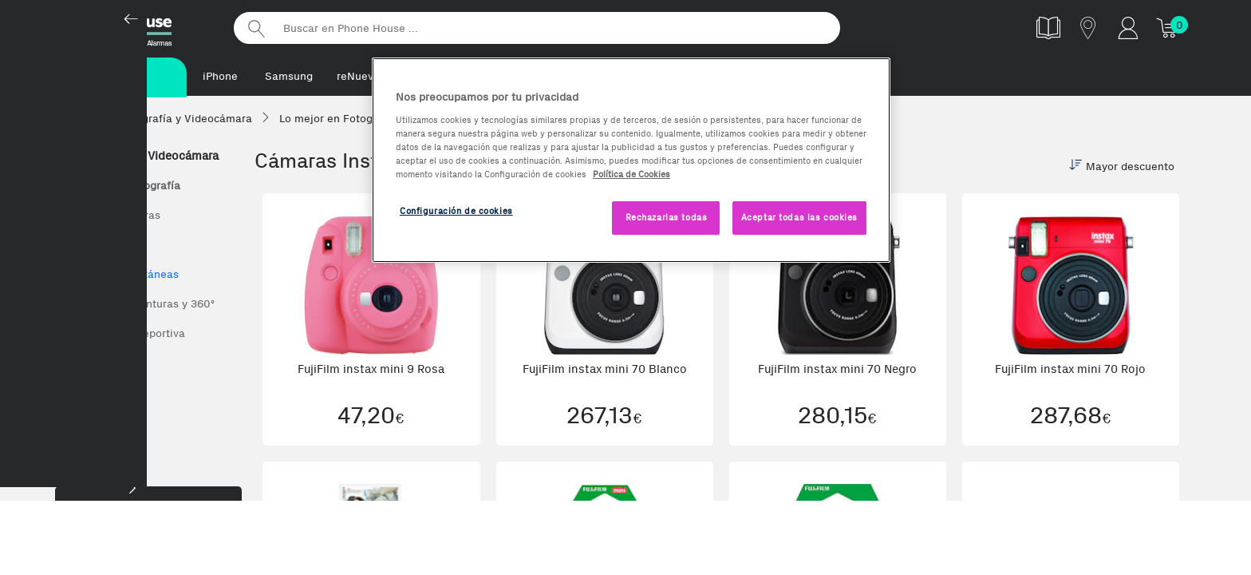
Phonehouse (139, 27)
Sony (76, 394)
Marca (148, 542)
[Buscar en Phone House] (537, 28)
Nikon (78, 423)
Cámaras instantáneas (121, 276)
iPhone (220, 76)
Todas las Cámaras (111, 217)
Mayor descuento (1121, 168)
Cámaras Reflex (103, 246)
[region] (631, 160)
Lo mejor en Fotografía (121, 187)
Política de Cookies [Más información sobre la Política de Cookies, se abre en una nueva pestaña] (631, 174)
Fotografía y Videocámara (141, 157)
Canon (79, 453)
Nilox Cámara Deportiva (124, 335)
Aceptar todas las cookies (799, 217)
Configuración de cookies (456, 210)
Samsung (289, 76)
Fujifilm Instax (99, 364)
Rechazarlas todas (667, 217)
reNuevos (361, 76)
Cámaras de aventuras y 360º (139, 305)
